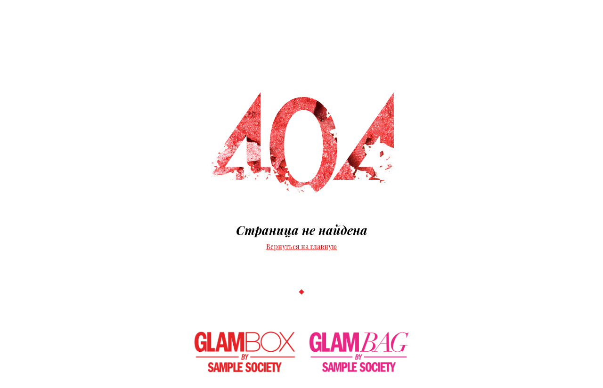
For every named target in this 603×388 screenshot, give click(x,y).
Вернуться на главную (301, 246)
